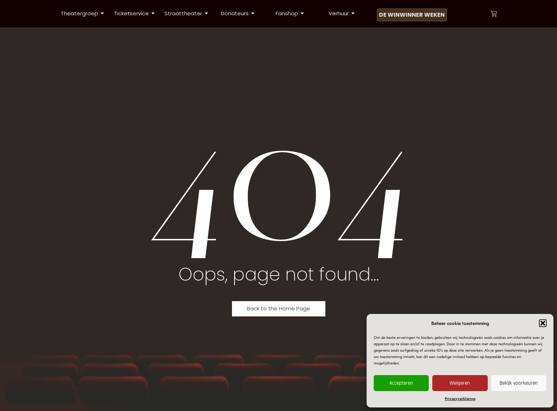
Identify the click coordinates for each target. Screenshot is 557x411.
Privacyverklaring (460, 398)
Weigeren (460, 383)
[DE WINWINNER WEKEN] (412, 15)
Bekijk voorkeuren (518, 383)
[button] (542, 323)
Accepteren (401, 383)
